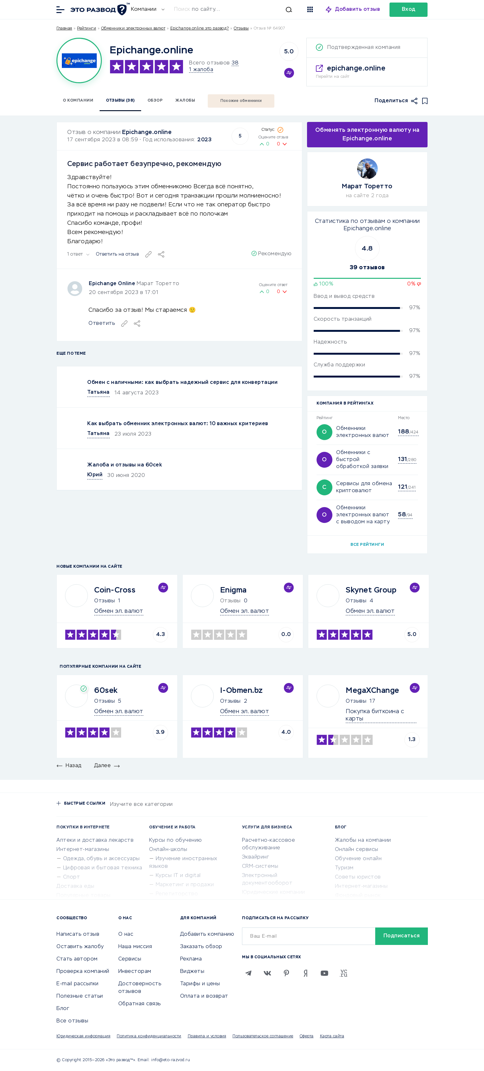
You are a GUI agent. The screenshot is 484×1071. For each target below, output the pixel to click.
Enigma (233, 590)
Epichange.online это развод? (199, 28)
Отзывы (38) (120, 101)
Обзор (155, 101)
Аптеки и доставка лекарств (95, 840)
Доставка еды (75, 886)
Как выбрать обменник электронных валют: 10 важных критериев (177, 423)
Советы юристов (358, 877)
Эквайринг (255, 857)
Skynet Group (371, 590)
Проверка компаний (82, 971)
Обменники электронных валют (133, 28)
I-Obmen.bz (241, 690)
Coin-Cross (114, 590)
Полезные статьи (79, 996)
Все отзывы (72, 1021)
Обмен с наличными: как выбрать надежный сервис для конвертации (182, 382)
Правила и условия (207, 1036)
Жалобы (185, 101)
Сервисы (129, 959)
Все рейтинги (367, 545)
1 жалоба (201, 69)
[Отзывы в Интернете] (99, 9)
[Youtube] (324, 973)
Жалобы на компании (363, 840)
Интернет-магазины (82, 849)
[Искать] (236, 9)
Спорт (71, 877)
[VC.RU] (343, 973)
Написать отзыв (77, 934)
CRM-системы (260, 866)
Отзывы (104, 601)
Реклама (191, 959)
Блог (62, 1008)
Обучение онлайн (358, 858)
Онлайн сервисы (356, 849)
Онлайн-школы (168, 849)
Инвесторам (134, 971)
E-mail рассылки (77, 984)
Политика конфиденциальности (149, 1036)
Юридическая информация (83, 1036)
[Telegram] (248, 973)
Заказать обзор (201, 946)
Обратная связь (139, 1004)
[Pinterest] (286, 973)
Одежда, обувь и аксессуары (101, 858)
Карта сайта (332, 1036)
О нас (126, 934)
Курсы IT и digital (178, 875)
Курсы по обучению (175, 840)
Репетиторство (177, 894)
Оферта (307, 1036)
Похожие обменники (241, 101)
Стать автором (77, 959)
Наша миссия (135, 946)
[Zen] (305, 973)
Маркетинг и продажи (185, 884)
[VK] (267, 973)
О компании (78, 101)
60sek (106, 690)
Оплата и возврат (204, 996)
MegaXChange (372, 690)
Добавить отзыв (357, 9)
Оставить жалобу (80, 946)
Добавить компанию (207, 934)
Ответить (101, 323)
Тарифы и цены (200, 984)
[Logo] (79, 60)
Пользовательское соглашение (262, 1036)
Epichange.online (147, 132)
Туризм (344, 868)
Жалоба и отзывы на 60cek (124, 465)
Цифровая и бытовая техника (102, 868)
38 (235, 63)
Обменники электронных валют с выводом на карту (363, 515)
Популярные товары (83, 895)
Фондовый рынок (358, 895)
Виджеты (192, 971)
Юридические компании (273, 892)
